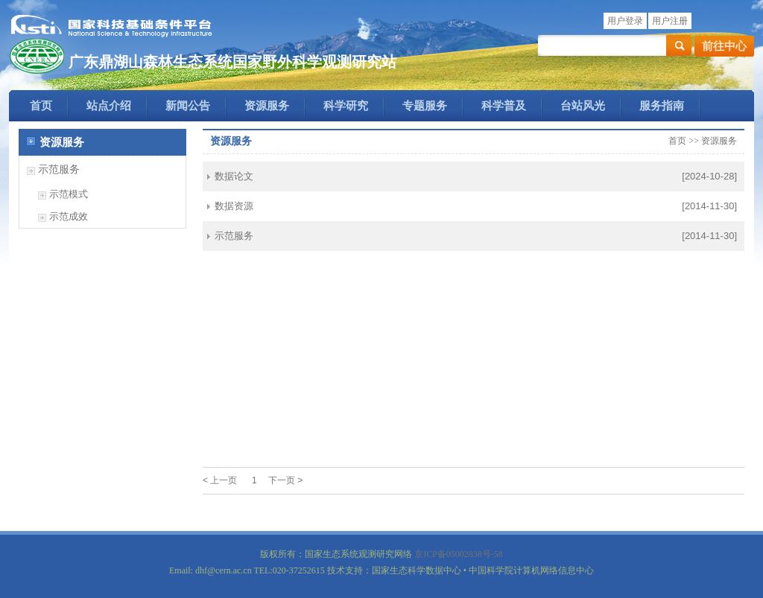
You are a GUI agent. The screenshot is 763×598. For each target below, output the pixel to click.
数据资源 (234, 205)
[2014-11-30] (709, 205)
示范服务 (59, 169)
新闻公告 (187, 106)
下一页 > (285, 480)
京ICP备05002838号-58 (458, 554)
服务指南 (661, 106)
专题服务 (424, 106)
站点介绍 (108, 106)
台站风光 (582, 106)
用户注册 (670, 21)
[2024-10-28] (709, 176)
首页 (41, 106)
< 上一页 (220, 480)
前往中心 (724, 46)
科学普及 (503, 106)
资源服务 (266, 106)
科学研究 (345, 106)
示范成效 (68, 216)
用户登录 (625, 21)
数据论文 (234, 176)
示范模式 (68, 194)
